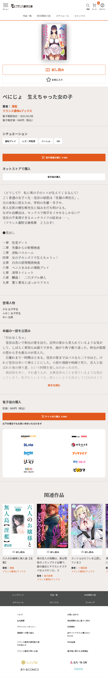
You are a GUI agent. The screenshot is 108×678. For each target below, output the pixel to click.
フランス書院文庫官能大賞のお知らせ (28, 643)
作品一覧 (27, 15)
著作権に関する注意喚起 (77, 651)
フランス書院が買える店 (27, 651)
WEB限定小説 (43, 15)
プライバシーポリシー (26, 626)
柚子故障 (48, 575)
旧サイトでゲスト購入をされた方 (78, 634)
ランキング (90, 602)
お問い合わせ (73, 614)
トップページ (18, 594)
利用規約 (71, 626)
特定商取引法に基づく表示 (78, 620)
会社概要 (21, 620)
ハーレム (46, 141)
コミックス (79, 15)
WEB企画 (71, 642)
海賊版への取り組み (25, 632)
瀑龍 (14, 106)
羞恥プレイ (10, 141)
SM (58, 141)
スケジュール (62, 15)
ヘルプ (20, 614)
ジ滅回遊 (82, 567)
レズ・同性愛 (28, 141)
